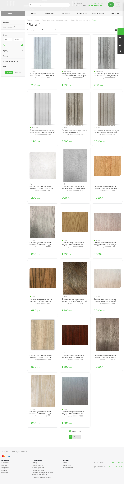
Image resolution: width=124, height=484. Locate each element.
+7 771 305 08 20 (95, 6)
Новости (4, 465)
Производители (68, 467)
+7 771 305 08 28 (96, 3)
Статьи (65, 462)
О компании (82, 13)
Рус (111, 5)
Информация (37, 460)
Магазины (66, 13)
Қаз (118, 5)
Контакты (115, 13)
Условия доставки (38, 467)
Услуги (33, 13)
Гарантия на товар (38, 470)
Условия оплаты (37, 465)
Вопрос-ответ (67, 465)
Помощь (66, 460)
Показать (9, 73)
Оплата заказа (98, 13)
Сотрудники (5, 467)
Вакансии (4, 470)
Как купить (49, 13)
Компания (5, 460)
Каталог (9, 13)
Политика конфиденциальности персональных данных (42, 473)
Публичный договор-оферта (41, 477)
